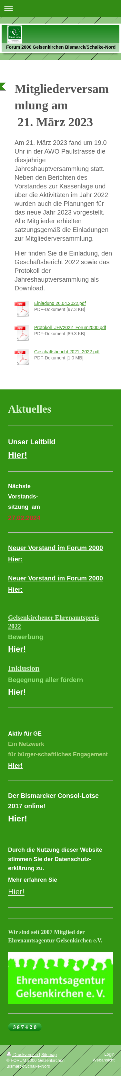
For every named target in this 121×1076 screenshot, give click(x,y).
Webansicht (104, 1060)
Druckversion (22, 1054)
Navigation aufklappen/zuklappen (60, 8)
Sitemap (49, 1054)
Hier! (16, 891)
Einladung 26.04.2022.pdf (60, 303)
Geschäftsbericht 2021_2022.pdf (66, 351)
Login (109, 1054)
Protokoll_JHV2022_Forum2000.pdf (70, 327)
